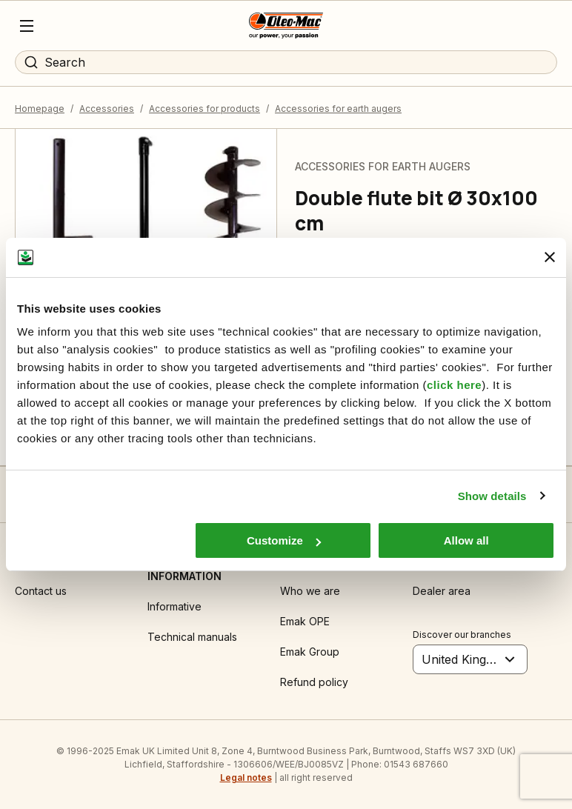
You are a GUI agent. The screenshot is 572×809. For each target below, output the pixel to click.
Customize (284, 540)
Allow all (466, 540)
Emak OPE (305, 621)
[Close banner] (550, 257)
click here (454, 385)
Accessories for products (204, 108)
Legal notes (246, 777)
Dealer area (441, 591)
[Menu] (27, 26)
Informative (174, 606)
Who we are (310, 591)
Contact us (41, 591)
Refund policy (314, 682)
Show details (492, 496)
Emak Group (309, 651)
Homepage (39, 108)
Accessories (106, 108)
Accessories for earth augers (338, 108)
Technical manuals (192, 636)
